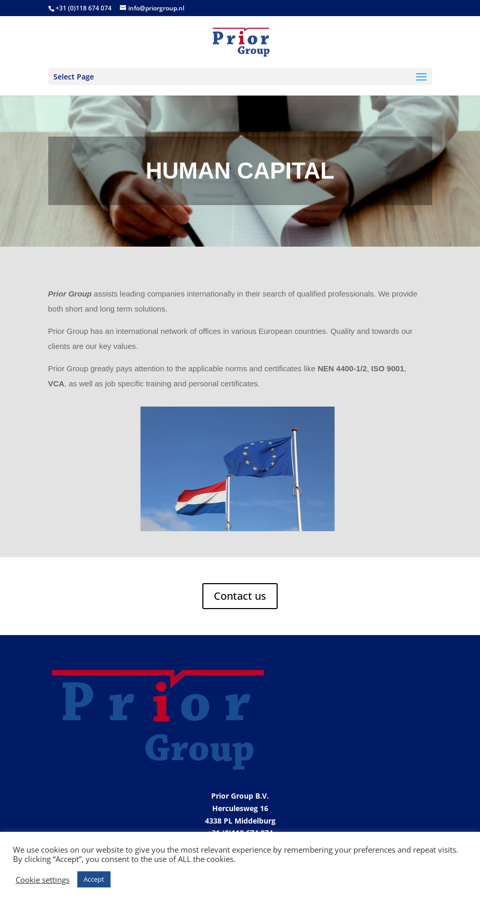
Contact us (240, 596)
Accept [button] (94, 879)
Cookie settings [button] (43, 879)
